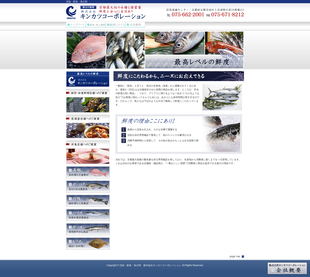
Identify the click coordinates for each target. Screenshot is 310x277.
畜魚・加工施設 (96, 25)
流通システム (115, 25)
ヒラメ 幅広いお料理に (88, 243)
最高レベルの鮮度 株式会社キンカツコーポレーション (88, 79)
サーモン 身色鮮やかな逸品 (88, 229)
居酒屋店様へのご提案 (88, 126)
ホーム (76, 25)
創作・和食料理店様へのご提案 (88, 101)
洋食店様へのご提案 (88, 152)
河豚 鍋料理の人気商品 (88, 201)
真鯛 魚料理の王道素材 (88, 172)
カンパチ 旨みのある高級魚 (88, 186)
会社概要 (135, 25)
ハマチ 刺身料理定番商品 (88, 215)
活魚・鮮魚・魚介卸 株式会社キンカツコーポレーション (106, 12)
